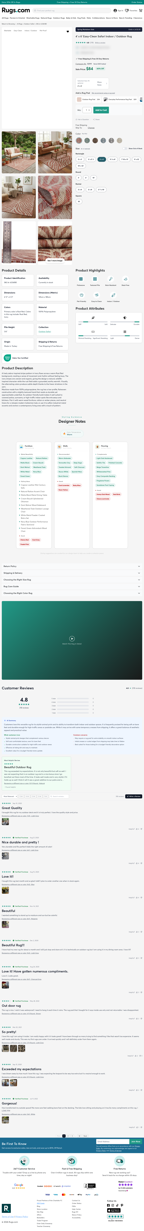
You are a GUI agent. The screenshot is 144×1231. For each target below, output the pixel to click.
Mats (89, 18)
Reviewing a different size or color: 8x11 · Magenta (19, 919)
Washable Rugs (32, 18)
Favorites (131, 10)
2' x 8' (90, 190)
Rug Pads (81, 18)
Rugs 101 (75, 1212)
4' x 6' (102, 159)
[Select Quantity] (87, 110)
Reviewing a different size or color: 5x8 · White (18, 1114)
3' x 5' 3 (91, 159)
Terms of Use (8, 1216)
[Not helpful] (141, 829)
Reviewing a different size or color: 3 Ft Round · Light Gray (23, 1043)
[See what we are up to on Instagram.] (112, 1205)
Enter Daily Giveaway (44, 1223)
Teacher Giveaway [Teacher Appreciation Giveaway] (43, 1226)
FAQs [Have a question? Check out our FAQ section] (74, 1206)
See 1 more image (55, 260)
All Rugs (5, 18)
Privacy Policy (101, 1151)
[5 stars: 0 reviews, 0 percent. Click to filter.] (72, 698)
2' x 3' (80, 159)
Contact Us (76, 1201)
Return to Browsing (8, 24)
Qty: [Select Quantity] (79, 110)
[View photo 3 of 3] (21, 1048)
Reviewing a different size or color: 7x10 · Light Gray (20, 816)
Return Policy (76, 1215)
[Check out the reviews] (115, 1218)
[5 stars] (21, 796)
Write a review (100, 43)
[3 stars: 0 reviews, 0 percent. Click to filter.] (72, 705)
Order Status (137, 2)
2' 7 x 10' (101, 190)
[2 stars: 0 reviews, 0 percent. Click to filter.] (72, 709)
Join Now (135, 1141)
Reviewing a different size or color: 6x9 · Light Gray (20, 850)
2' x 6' (80, 190)
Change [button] (91, 128)
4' (86, 178)
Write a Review (133, 796)
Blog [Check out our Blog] (38, 1206)
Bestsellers (40, 1218)
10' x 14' (81, 166)
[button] (68, 31)
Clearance (137, 18)
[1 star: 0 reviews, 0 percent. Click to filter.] (72, 712)
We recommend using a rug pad (103, 93)
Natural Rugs (46, 18)
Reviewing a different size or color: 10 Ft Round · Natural (24, 783)
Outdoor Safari (29, 24)
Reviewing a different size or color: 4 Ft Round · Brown (21, 1014)
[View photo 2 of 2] (13, 1082)
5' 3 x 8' (112, 159)
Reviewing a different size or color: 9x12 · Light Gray (20, 953)
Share (96, 119)
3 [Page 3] (72, 1136)
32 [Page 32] (79, 1136)
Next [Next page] (85, 1136)
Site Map (40, 1212)
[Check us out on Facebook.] (108, 1205)
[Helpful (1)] (137, 1127)
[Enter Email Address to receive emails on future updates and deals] (112, 1141)
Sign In (118, 10)
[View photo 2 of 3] (13, 1048)
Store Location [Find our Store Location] (42, 1209)
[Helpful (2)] (137, 1019)
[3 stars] (33, 796)
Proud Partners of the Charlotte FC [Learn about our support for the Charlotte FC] (49, 1201)
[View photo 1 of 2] (5, 1082)
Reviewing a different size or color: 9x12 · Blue (18, 884)
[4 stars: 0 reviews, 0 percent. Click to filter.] (72, 702)
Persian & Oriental (17, 18)
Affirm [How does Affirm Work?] (39, 1215)
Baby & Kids (71, 18)
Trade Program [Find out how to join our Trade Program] (42, 1221)
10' (94, 178)
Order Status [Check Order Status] (76, 1203)
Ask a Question (82, 119)
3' (78, 178)
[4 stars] (27, 796)
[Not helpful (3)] (140, 1056)
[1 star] (45, 796)
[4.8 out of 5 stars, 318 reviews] (85, 42)
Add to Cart (101, 110)
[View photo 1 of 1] (5, 821)
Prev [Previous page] (58, 1136)
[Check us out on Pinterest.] (121, 1205)
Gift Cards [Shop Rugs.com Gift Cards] (40, 1203)
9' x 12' (136, 159)
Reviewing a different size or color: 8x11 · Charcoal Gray (21, 979)
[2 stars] (39, 796)
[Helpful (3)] (137, 932)
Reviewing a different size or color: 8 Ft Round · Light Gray (23, 1077)
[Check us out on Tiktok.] (117, 1205)
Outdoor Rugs (59, 18)
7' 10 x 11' (125, 159)
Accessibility (76, 1218)
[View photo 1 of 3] (5, 1048)
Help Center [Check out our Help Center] (76, 1209)
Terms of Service (116, 1151)
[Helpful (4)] (137, 829)
